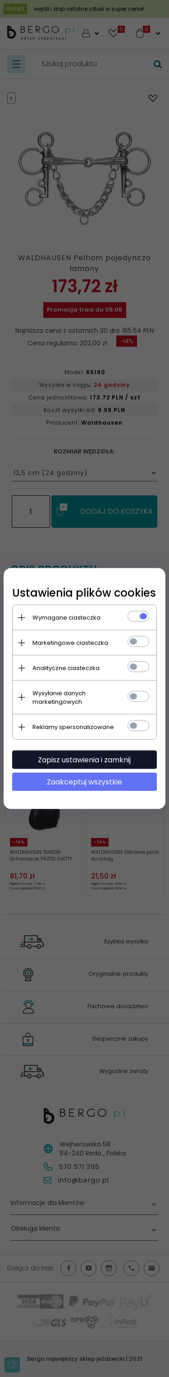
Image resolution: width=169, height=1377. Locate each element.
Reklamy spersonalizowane (73, 727)
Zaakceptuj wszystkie (84, 782)
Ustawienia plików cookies (84, 592)
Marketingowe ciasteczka (71, 643)
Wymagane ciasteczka (67, 617)
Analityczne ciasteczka (66, 668)
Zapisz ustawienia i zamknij (84, 760)
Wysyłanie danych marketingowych (59, 697)
